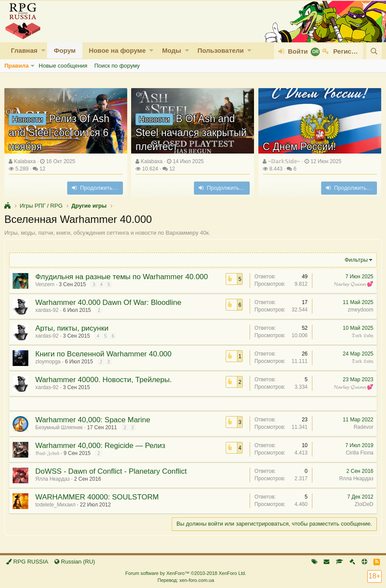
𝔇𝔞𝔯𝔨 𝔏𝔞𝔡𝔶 (362, 335)
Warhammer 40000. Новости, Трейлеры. (103, 380)
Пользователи (220, 50)
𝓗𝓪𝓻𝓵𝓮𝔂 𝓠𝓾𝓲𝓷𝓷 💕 (353, 284)
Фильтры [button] (356, 259)
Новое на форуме (117, 50)
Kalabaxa (25, 161)
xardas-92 (46, 310)
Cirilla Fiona (359, 453)
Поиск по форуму (116, 65)
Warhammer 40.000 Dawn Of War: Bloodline (108, 302)
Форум (64, 50)
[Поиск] (374, 51)
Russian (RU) (74, 561)
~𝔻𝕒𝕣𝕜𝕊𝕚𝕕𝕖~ (284, 161)
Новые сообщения (63, 65)
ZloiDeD (364, 504)
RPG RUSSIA (27, 561)
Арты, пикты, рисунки (71, 328)
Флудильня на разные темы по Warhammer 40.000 (121, 277)
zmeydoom (360, 310)
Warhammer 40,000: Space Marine (92, 420)
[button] (43, 50)
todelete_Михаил (55, 505)
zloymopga (48, 362)
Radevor (363, 427)
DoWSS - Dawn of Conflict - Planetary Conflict (111, 471)
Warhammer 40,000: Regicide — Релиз (100, 445)
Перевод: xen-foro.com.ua (185, 580)
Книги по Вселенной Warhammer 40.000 (103, 354)
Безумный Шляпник (59, 427)
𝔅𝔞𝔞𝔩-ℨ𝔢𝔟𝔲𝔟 (47, 453)
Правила (16, 65)
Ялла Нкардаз (52, 479)
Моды (171, 50)
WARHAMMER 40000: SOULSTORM (97, 497)
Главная (24, 50)
